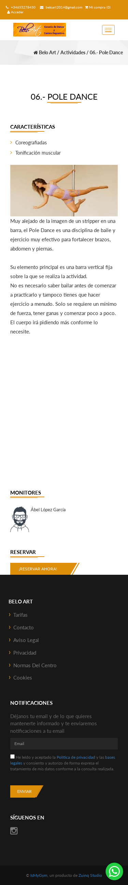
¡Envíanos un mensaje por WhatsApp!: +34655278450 (114, 871)
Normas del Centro (35, 665)
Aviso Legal (26, 640)
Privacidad (24, 653)
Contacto (23, 627)
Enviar (24, 791)
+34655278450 (19, 7)
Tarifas (20, 615)
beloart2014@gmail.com (60, 7)
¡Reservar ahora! (38, 568)
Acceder (15, 12)
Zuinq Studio (90, 875)
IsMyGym (38, 875)
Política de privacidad (76, 757)
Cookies (22, 677)
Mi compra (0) (98, 7)
